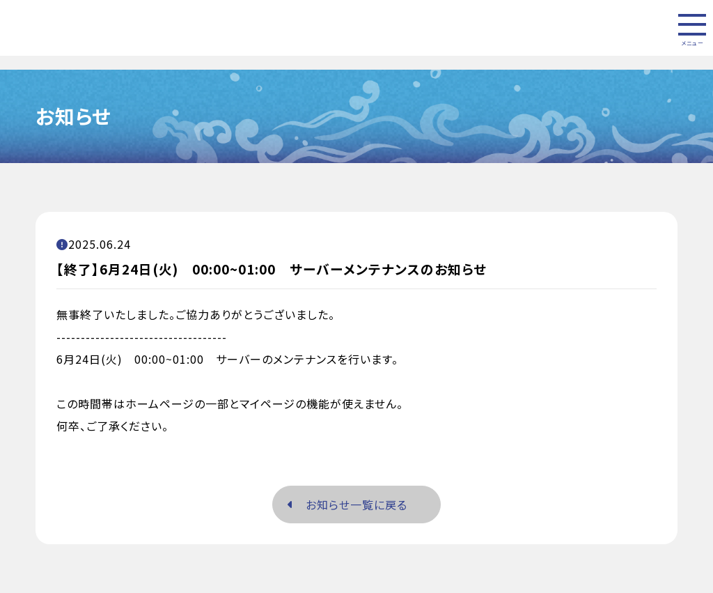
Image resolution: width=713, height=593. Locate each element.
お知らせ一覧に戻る (347, 504)
